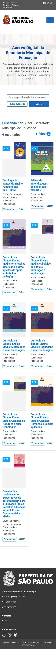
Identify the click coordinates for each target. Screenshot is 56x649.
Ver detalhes (9, 209)
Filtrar (43, 134)
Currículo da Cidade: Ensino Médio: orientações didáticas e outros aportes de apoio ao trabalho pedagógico (14, 267)
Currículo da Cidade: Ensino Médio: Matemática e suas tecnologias (14, 345)
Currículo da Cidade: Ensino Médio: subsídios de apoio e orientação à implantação (41, 265)
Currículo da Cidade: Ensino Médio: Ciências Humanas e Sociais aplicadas (42, 420)
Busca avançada (17, 104)
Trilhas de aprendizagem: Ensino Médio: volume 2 (39, 185)
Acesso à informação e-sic (12, 3)
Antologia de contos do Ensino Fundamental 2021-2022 (13, 185)
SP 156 (17, 7)
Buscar (39, 104)
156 (5, 621)
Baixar (22, 209)
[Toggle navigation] (50, 20)
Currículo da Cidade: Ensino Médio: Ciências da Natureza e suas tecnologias (14, 420)
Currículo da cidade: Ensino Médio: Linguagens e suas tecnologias (42, 345)
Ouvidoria (6, 5)
